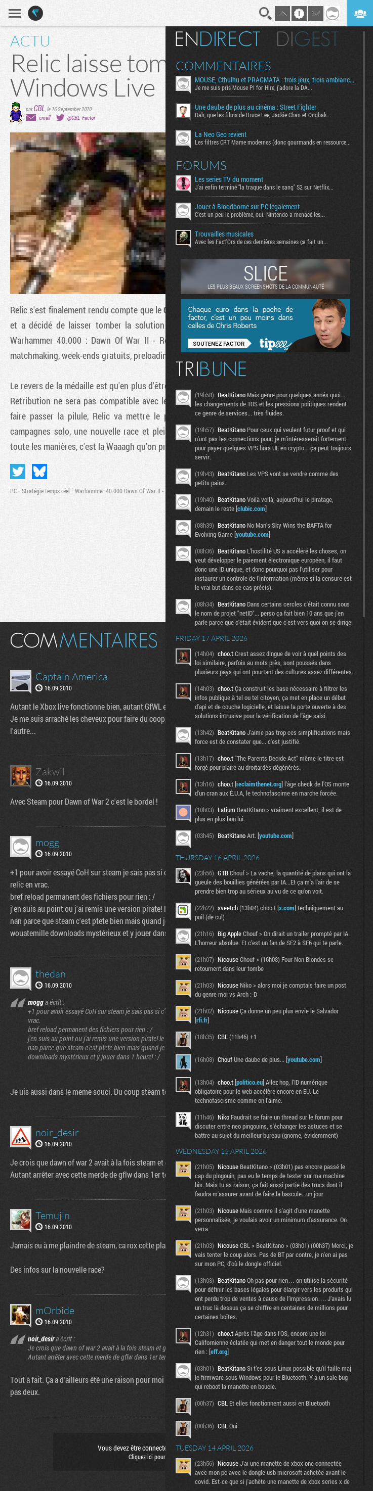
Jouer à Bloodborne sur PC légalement (247, 207)
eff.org (219, 1351)
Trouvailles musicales (224, 234)
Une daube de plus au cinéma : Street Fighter (255, 107)
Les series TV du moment (229, 179)
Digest (308, 38)
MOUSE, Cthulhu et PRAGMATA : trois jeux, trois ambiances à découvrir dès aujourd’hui (275, 80)
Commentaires (223, 65)
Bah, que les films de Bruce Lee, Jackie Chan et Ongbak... (263, 114)
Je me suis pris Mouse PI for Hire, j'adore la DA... (253, 87)
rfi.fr (202, 1019)
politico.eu (249, 1082)
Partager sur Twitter (17, 471)
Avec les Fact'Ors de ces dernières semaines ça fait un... (261, 241)
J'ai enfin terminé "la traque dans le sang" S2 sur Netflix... (264, 187)
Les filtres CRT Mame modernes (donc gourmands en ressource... (273, 142)
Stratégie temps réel (46, 490)
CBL (39, 108)
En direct (218, 38)
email (44, 117)
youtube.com (252, 534)
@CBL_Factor (81, 117)
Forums (201, 165)
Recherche (265, 13)
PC (13, 490)
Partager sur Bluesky (39, 471)
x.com (287, 907)
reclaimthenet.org (258, 783)
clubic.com (251, 508)
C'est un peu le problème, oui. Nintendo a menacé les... (260, 214)
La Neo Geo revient (220, 134)
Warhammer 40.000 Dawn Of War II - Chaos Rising (136, 490)
